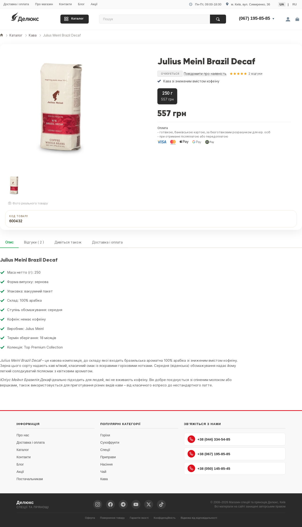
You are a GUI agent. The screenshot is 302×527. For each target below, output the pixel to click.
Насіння (106, 464)
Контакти (65, 4)
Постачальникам (30, 479)
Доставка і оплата (16, 4)
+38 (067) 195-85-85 (209, 454)
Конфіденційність (165, 517)
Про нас (23, 435)
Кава (104, 479)
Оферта (90, 517)
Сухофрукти (109, 442)
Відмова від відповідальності (199, 517)
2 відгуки (255, 73)
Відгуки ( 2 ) (34, 242)
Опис (9, 242)
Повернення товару (112, 517)
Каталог (77, 18)
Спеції (105, 450)
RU (294, 4)
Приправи (108, 457)
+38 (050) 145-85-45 (209, 468)
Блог (81, 4)
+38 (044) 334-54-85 (209, 439)
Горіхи (105, 435)
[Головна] (1, 35)
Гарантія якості (139, 517)
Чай (103, 472)
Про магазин (44, 4)
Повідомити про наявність (205, 74)
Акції (94, 4)
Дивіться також (68, 242)
